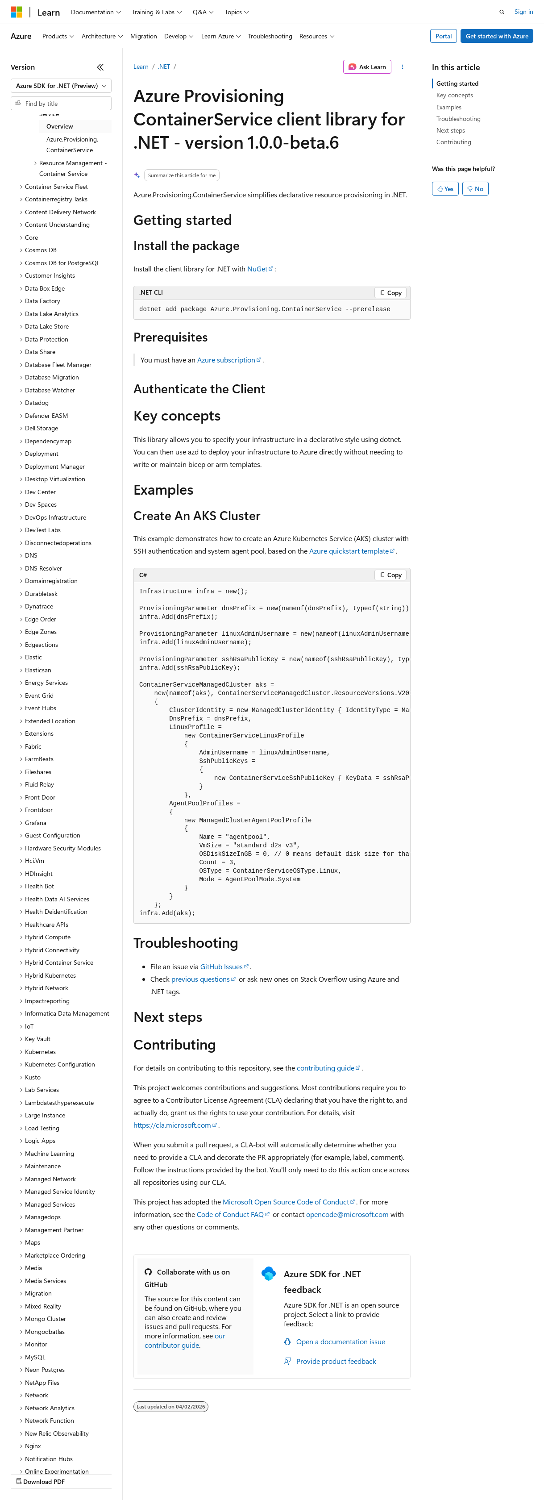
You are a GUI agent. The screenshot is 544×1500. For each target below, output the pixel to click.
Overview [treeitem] (59, 126)
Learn (141, 66)
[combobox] (61, 86)
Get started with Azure (497, 36)
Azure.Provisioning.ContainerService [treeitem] (72, 144)
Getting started (457, 83)
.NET (164, 66)
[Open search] (502, 12)
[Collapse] (100, 67)
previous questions (200, 978)
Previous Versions (81, 1473)
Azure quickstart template (349, 550)
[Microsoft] (16, 12)
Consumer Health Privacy (256, 1473)
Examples (448, 107)
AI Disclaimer (28, 1473)
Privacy (195, 1473)
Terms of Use (326, 1473)
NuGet (257, 268)
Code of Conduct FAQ (230, 1214)
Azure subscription (226, 359)
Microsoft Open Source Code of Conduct (286, 1201)
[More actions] (403, 67)
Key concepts (454, 95)
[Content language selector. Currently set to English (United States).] (51, 1452)
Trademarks (370, 1473)
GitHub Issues (221, 966)
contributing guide (325, 1067)
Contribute (159, 1473)
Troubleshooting (458, 118)
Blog (122, 1473)
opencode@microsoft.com (347, 1214)
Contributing (453, 142)
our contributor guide (185, 1340)
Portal (444, 36)
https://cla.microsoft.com (172, 1124)
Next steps (450, 130)
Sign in (524, 11)
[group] (272, 753)
